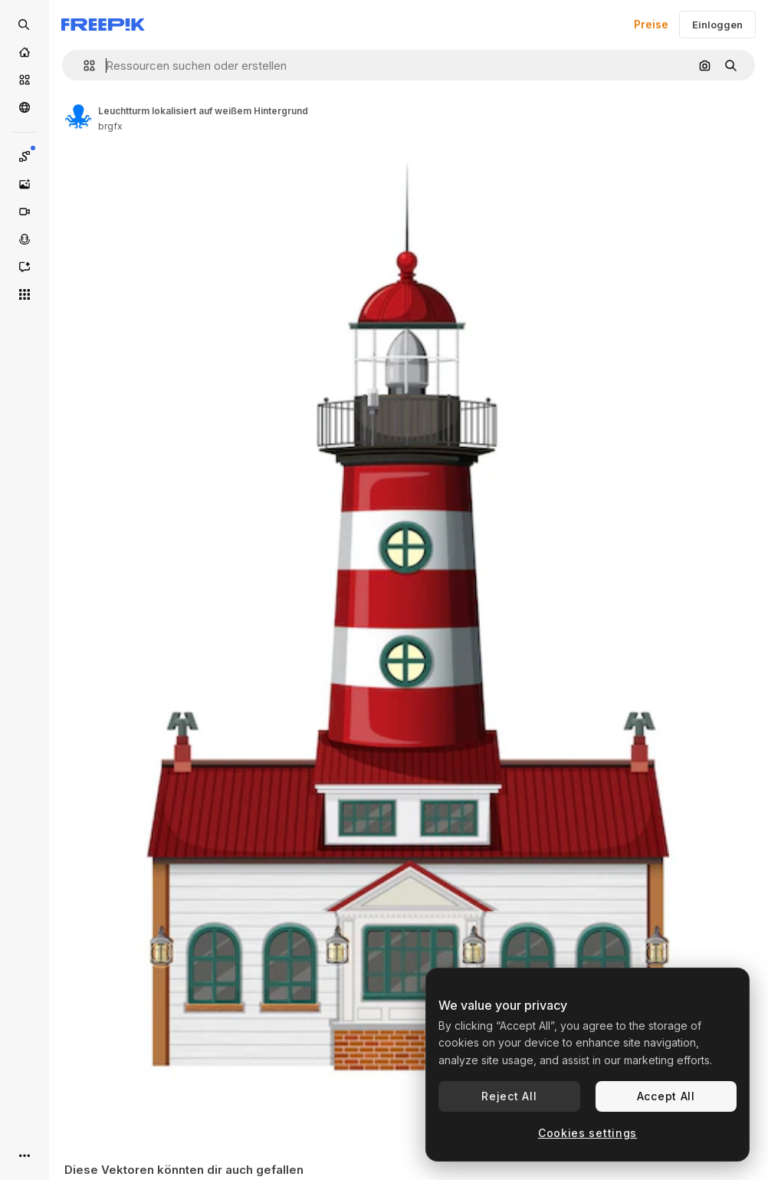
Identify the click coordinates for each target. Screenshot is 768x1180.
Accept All (666, 1096)
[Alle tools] (24, 294)
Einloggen (717, 24)
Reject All (509, 1096)
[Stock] (24, 79)
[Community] (24, 107)
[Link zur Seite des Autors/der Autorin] (78, 116)
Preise (651, 24)
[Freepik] (103, 24)
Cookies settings (587, 1132)
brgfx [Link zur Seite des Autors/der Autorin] (110, 126)
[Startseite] (24, 52)
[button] (83, 65)
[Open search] (24, 24)
